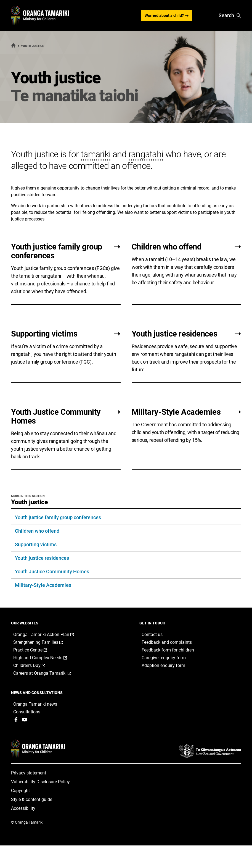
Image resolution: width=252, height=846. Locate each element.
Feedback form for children (168, 650)
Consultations (26, 712)
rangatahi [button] (146, 154)
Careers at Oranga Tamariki (48, 673)
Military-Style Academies (43, 585)
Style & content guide (31, 800)
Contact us (152, 634)
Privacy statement (28, 773)
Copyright (20, 791)
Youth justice (29, 502)
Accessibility (23, 808)
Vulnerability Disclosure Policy (40, 782)
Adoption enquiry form (163, 665)
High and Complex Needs (45, 658)
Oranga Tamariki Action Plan (49, 635)
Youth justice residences (42, 558)
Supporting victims (36, 545)
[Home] (13, 46)
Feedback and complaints (167, 642)
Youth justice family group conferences (58, 518)
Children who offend (37, 531)
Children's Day (35, 666)
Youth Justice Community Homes (52, 572)
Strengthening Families (43, 642)
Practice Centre (36, 650)
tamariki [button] (95, 154)
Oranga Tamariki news (35, 704)
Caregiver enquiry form (164, 658)
